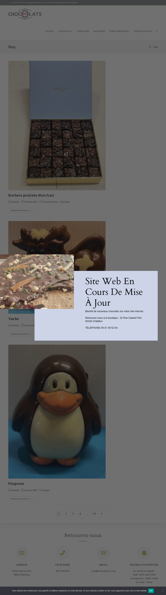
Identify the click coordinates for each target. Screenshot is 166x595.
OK (151, 591)
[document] (83, 297)
